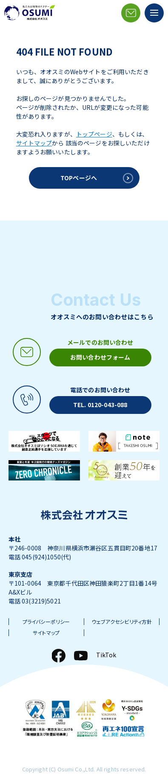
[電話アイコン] (80, 399)
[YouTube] (81, 655)
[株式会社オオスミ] (29, 12)
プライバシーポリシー (46, 621)
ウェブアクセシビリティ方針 (121, 621)
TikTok (106, 655)
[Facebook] (58, 655)
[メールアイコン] (130, 12)
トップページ (94, 134)
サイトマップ (34, 143)
